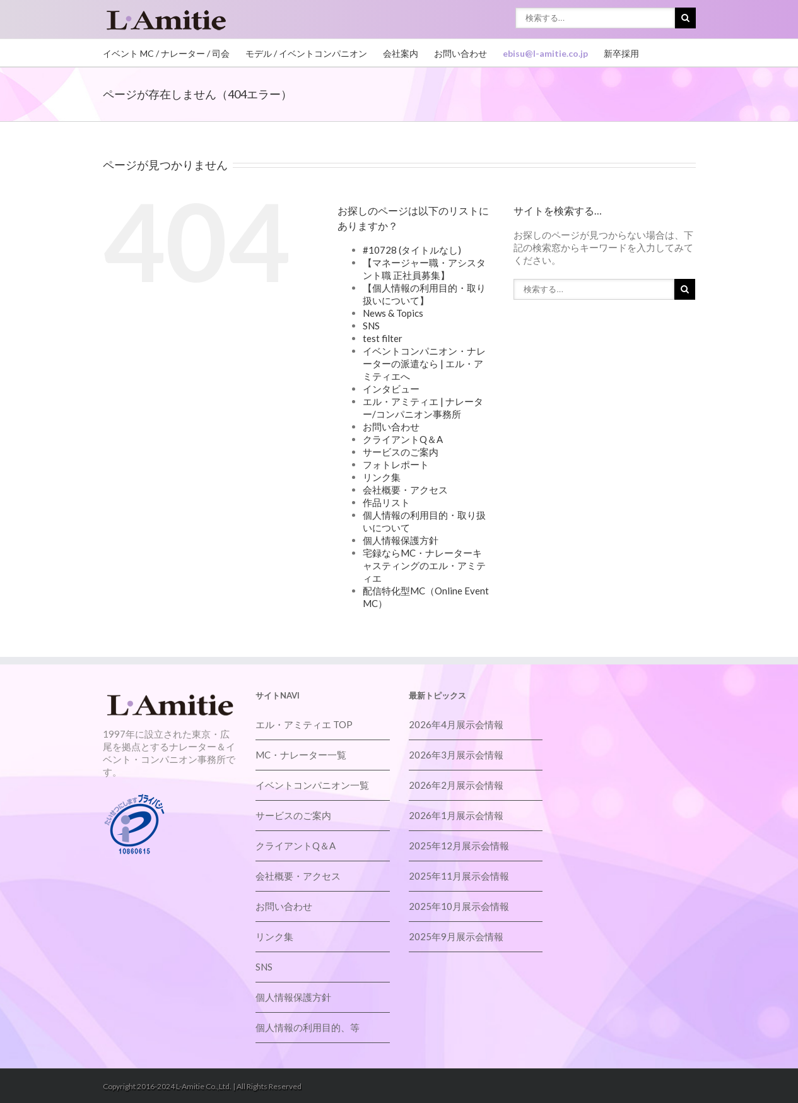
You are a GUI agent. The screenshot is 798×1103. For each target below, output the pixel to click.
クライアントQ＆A (403, 439)
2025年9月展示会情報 (456, 936)
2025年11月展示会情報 (459, 876)
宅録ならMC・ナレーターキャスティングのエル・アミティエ (424, 565)
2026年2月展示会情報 (456, 785)
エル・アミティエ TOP (304, 724)
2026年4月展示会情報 (456, 724)
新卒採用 (621, 53)
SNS (371, 325)
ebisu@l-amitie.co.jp (545, 53)
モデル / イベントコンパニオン (306, 53)
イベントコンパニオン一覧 (312, 785)
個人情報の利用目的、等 (307, 1027)
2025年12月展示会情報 (459, 845)
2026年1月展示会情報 (456, 815)
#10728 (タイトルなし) (412, 250)
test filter (382, 338)
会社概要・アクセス (405, 489)
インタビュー (391, 388)
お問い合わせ (460, 53)
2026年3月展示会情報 (456, 754)
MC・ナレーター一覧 (300, 754)
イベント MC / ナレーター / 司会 (166, 53)
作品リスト (386, 502)
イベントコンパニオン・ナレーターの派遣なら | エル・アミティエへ (424, 363)
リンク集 (382, 477)
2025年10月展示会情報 (459, 906)
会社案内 (400, 53)
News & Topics (393, 313)
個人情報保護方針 (400, 540)
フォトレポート (396, 464)
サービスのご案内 (400, 451)
